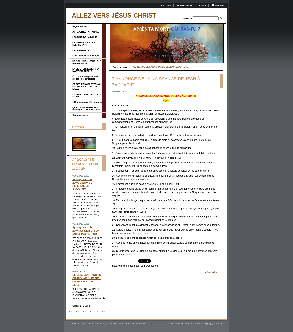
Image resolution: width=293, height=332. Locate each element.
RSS (203, 5)
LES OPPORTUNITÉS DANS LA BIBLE (86, 95)
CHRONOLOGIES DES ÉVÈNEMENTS (83, 43)
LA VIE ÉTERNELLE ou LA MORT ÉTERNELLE (85, 70)
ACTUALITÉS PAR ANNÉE (85, 32)
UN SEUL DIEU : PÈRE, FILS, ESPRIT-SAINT (87, 62)
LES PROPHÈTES (81, 50)
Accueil (167, 5)
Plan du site (186, 5)
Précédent (212, 272)
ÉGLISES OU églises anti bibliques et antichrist (85, 77)
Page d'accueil (120, 67)
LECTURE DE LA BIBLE (84, 37)
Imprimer (219, 5)
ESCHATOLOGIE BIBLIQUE (86, 56)
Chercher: (187, 19)
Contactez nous (80, 115)
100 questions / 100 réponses (87, 102)
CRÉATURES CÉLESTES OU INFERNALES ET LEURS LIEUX (87, 86)
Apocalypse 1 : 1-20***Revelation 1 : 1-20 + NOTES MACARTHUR (86, 230)
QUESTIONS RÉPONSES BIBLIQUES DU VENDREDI (86, 108)
